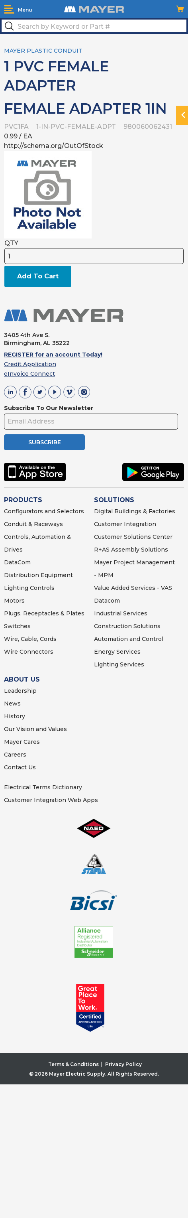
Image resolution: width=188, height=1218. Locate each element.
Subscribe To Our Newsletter (48, 408)
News (12, 703)
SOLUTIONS (114, 500)
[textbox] (94, 26)
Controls (41, 587)
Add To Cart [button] (38, 276)
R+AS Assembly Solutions (131, 549)
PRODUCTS (23, 500)
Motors (14, 600)
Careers (15, 754)
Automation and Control (128, 639)
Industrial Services (120, 613)
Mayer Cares (22, 741)
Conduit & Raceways (33, 524)
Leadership (20, 690)
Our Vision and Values (35, 729)
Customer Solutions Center (133, 536)
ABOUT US (22, 679)
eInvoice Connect (29, 373)
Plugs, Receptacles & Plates (44, 613)
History (14, 716)
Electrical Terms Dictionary (43, 787)
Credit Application (30, 364)
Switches (17, 626)
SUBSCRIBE (44, 442)
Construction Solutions (127, 626)
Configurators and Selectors (44, 511)
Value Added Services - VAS (133, 587)
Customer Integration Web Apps (51, 800)
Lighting (16, 587)
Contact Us (20, 767)
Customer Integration (125, 524)
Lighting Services (119, 664)
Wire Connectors (28, 651)
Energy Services (117, 651)
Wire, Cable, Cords (30, 639)
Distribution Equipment (38, 575)
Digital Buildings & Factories (134, 511)
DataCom (17, 562)
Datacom (107, 600)
